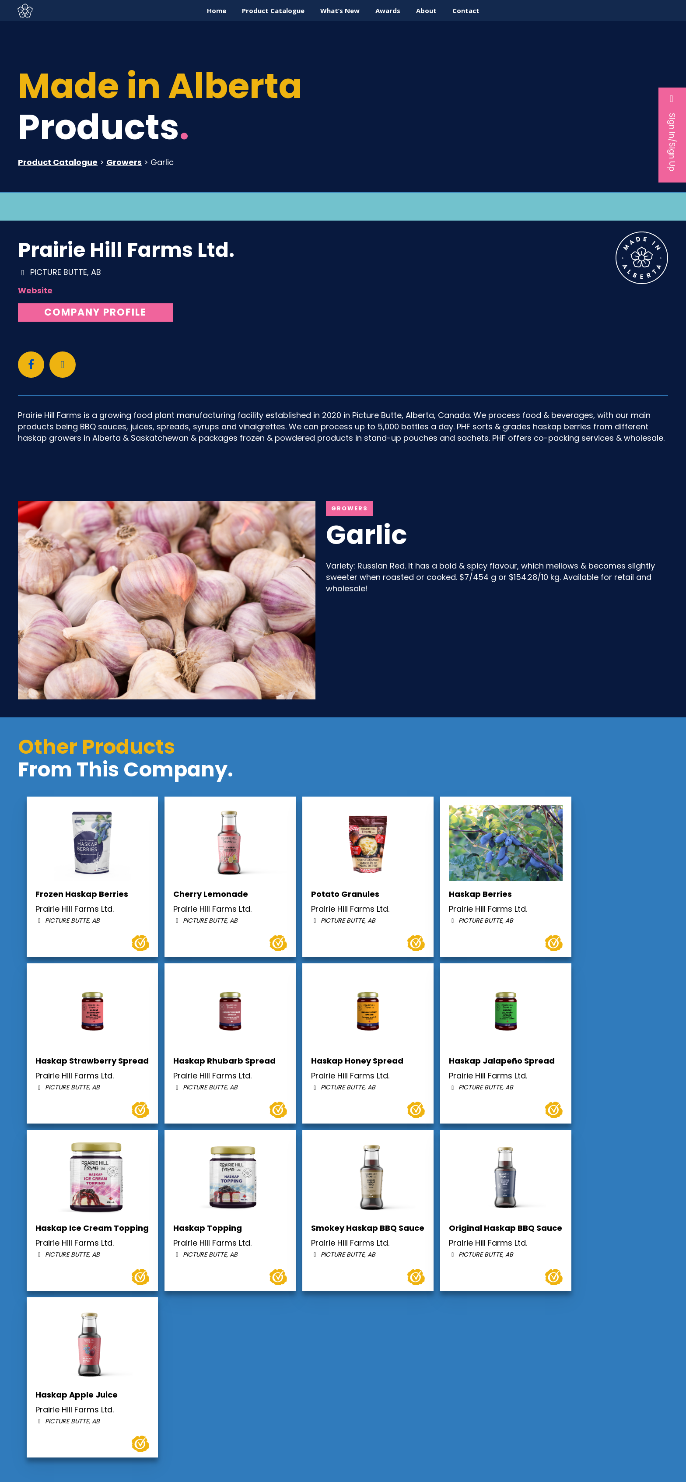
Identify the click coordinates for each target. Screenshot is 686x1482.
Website (35, 290)
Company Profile (95, 312)
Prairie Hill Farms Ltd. (126, 250)
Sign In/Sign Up (672, 133)
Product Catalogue (58, 162)
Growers (124, 162)
